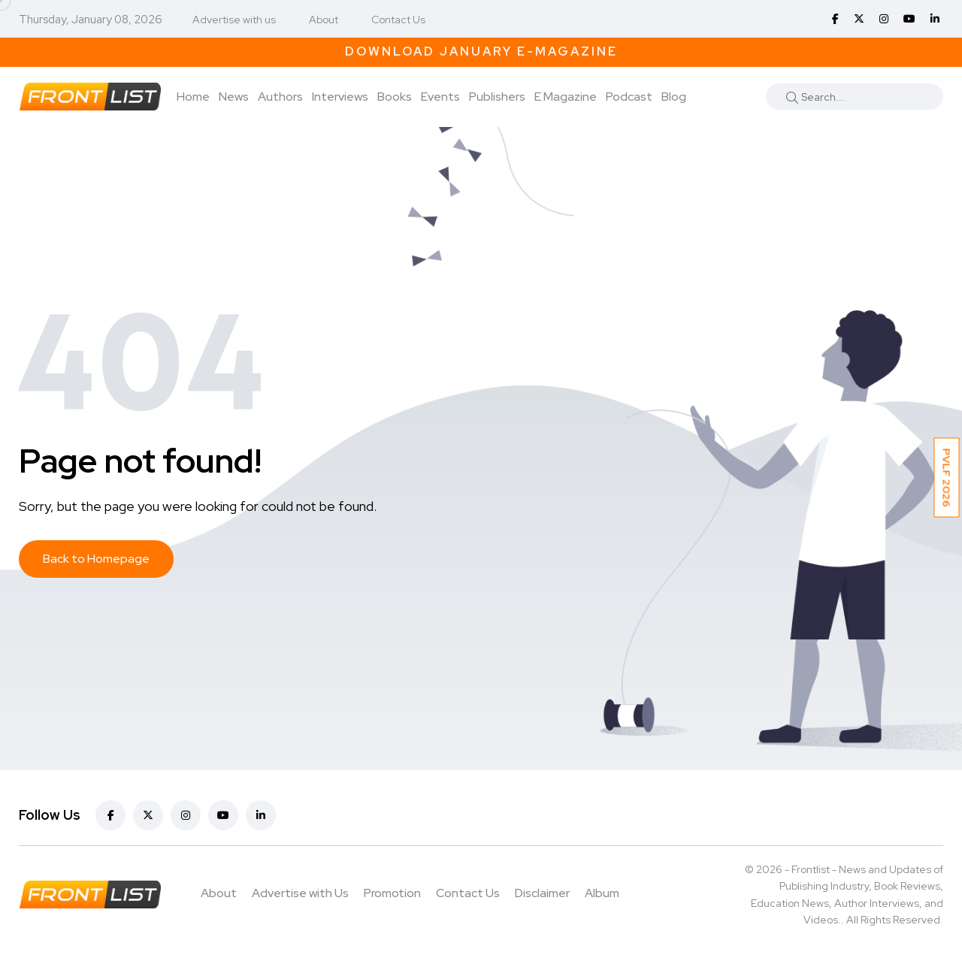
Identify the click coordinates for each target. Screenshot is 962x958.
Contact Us (398, 19)
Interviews (340, 96)
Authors (280, 96)
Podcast (629, 96)
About (323, 19)
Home (193, 96)
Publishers (497, 96)
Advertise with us (234, 19)
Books (394, 96)
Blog (673, 96)
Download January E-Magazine (481, 51)
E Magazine (565, 96)
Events (440, 96)
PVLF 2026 (947, 477)
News (234, 96)
